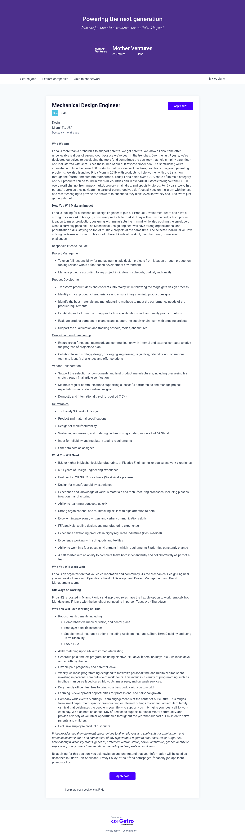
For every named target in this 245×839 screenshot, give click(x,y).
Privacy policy (112, 830)
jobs (28, 79)
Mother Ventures (132, 48)
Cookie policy (129, 830)
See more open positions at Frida (84, 789)
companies (55, 79)
